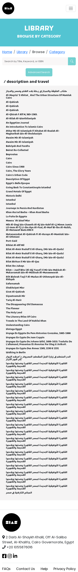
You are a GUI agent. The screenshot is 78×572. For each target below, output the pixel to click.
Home (7, 52)
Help (44, 568)
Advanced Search (39, 72)
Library (22, 52)
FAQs (6, 568)
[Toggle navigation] (71, 8)
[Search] (35, 61)
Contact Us (25, 568)
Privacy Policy (64, 568)
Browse (38, 52)
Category (57, 52)
